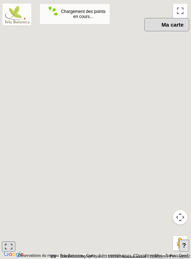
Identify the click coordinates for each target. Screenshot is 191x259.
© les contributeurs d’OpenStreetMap (130, 256)
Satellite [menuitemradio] (169, 32)
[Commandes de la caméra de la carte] (180, 217)
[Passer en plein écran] (180, 11)
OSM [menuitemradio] (115, 32)
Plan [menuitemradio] (140, 32)
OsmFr (184, 256)
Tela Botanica (71, 256)
